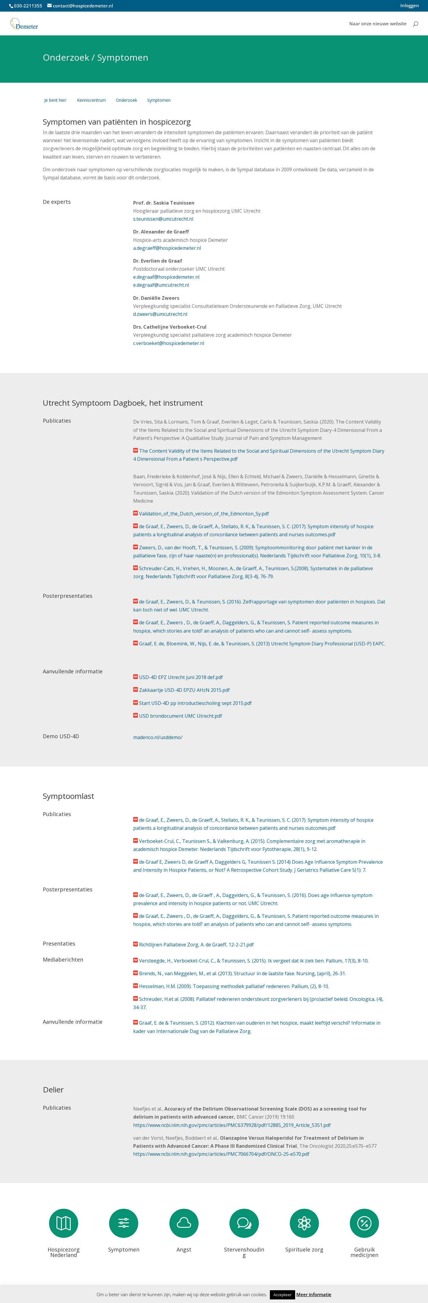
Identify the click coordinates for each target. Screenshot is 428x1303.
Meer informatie (313, 1294)
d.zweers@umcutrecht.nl (160, 314)
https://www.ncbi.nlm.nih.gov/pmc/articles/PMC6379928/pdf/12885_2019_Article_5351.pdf (232, 1125)
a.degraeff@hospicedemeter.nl (167, 248)
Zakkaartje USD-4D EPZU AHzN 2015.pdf (184, 690)
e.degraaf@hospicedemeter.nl (167, 277)
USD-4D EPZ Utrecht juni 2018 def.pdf (181, 677)
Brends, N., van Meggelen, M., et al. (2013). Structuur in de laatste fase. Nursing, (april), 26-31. (242, 973)
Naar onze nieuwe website (378, 23)
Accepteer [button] (282, 1294)
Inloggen (409, 5)
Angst (184, 1249)
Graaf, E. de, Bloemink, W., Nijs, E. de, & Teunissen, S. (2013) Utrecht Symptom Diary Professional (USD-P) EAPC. (262, 643)
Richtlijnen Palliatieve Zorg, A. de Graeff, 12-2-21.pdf (196, 944)
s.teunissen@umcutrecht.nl (163, 219)
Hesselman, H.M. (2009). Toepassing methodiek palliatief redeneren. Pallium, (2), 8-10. (234, 986)
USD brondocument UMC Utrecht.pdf (180, 716)
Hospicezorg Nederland (64, 1252)
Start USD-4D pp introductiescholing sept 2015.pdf (195, 703)
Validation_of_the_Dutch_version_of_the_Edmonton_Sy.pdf (204, 513)
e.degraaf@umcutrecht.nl (161, 285)
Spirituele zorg (304, 1249)
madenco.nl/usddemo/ (157, 737)
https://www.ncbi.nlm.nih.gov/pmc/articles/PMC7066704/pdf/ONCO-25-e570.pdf (221, 1154)
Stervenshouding (244, 1252)
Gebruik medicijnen (364, 1252)
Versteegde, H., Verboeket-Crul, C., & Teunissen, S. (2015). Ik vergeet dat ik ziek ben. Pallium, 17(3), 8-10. (254, 960)
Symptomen (123, 1249)
